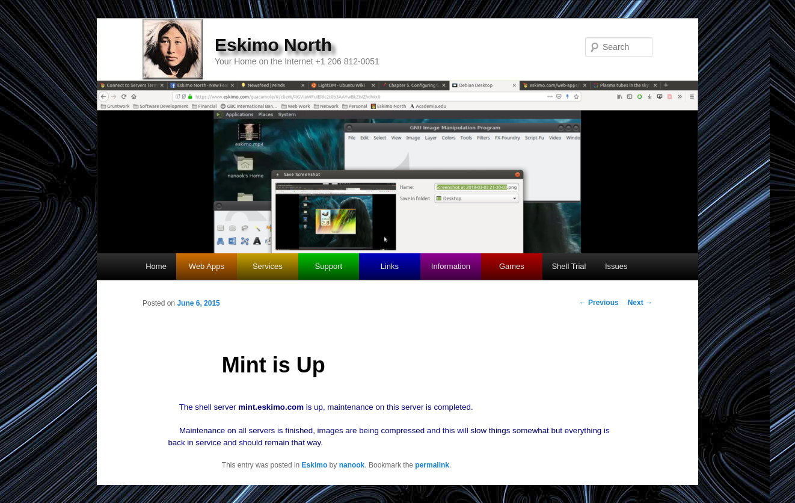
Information (450, 266)
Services (268, 266)
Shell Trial (568, 266)
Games (511, 266)
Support (329, 266)
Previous (599, 302)
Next (640, 302)
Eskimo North (273, 45)
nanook (352, 465)
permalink (432, 465)
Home (156, 266)
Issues (616, 266)
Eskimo (315, 465)
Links (390, 266)
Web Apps (206, 266)
